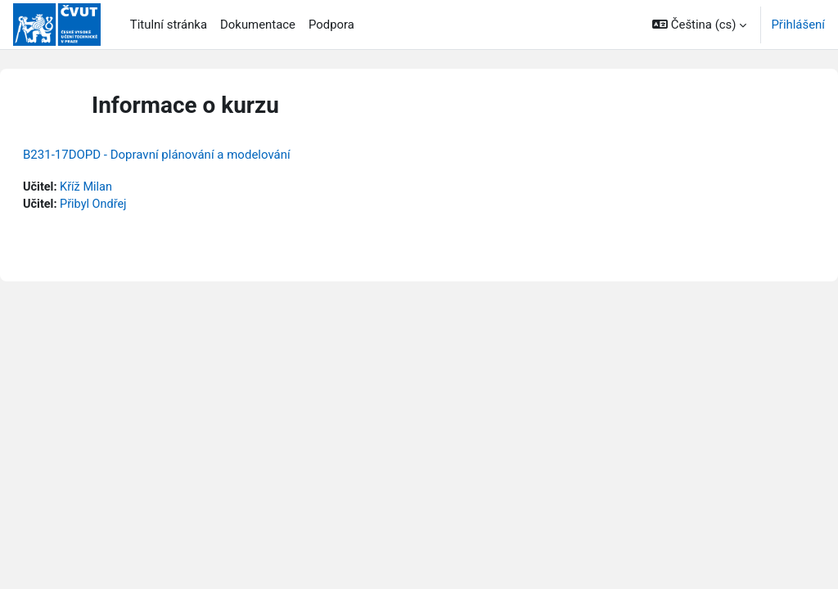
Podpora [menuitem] (331, 24)
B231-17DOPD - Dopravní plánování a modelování (196, 154)
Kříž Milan (127, 187)
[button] (699, 24)
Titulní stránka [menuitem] (168, 24)
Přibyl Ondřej (134, 205)
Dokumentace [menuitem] (257, 24)
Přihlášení (798, 24)
